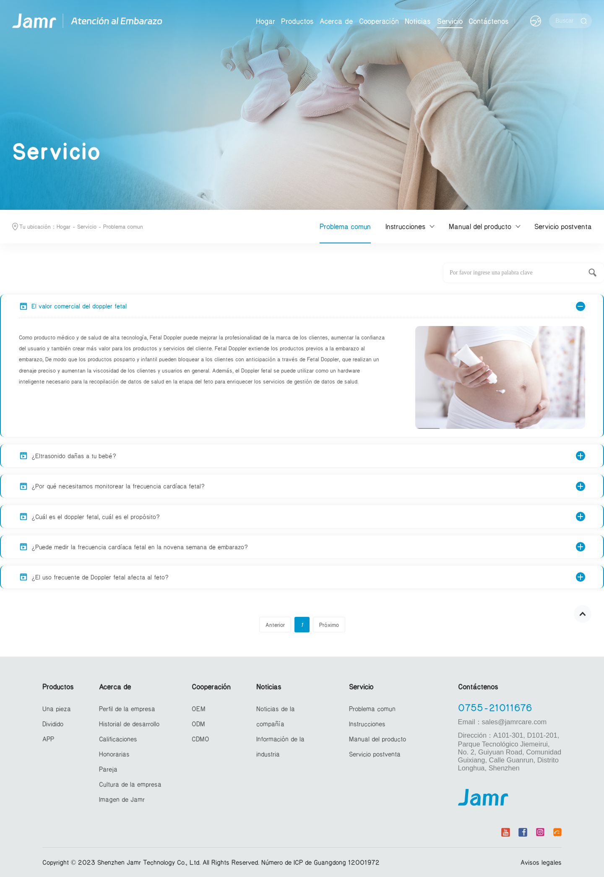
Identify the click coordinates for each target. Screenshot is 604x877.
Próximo (329, 624)
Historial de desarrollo (129, 724)
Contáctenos (489, 21)
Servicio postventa (563, 226)
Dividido (52, 724)
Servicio (450, 21)
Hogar (265, 21)
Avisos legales (541, 862)
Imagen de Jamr (122, 799)
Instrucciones (405, 226)
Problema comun (123, 226)
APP (48, 739)
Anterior (275, 624)
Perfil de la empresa (127, 709)
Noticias (418, 21)
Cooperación (379, 21)
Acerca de (336, 21)
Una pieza (56, 709)
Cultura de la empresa (130, 784)
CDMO (200, 739)
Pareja (108, 769)
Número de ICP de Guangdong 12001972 (320, 862)
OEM (199, 709)
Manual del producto (480, 226)
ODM (198, 724)
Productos (297, 21)
